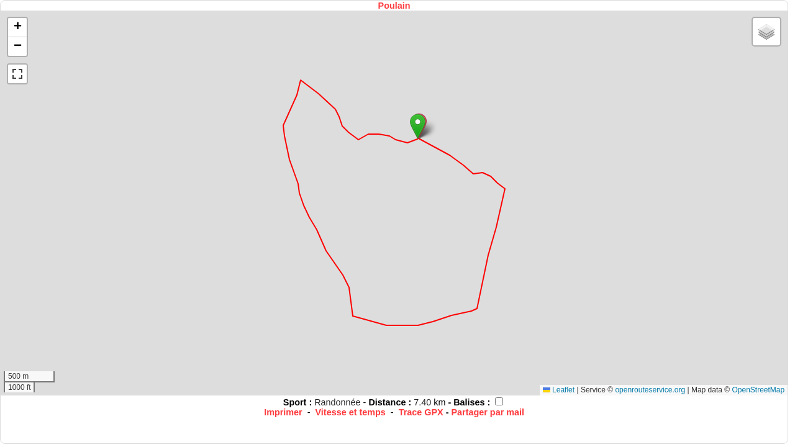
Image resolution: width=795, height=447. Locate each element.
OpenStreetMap (758, 390)
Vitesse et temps (351, 412)
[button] (417, 126)
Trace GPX (421, 412)
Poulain (394, 6)
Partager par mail (487, 412)
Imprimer (283, 412)
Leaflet (559, 390)
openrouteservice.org (650, 390)
